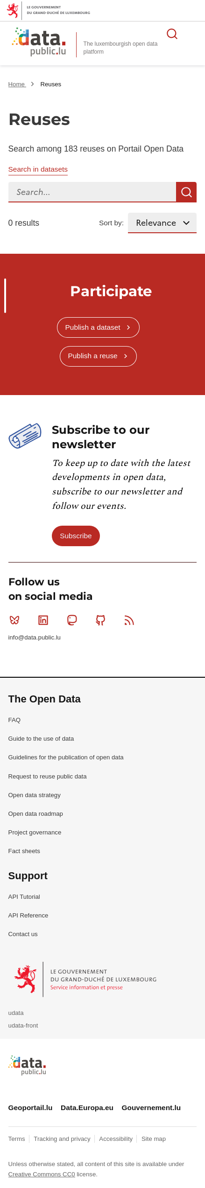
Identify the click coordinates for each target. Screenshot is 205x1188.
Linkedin (45, 620)
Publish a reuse (93, 356)
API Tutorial (24, 896)
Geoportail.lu (30, 1108)
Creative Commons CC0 (41, 1174)
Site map (153, 1138)
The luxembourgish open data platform (121, 48)
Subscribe (76, 536)
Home (17, 84)
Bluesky (16, 620)
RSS (131, 620)
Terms (17, 1138)
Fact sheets (24, 851)
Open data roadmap (35, 813)
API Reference (28, 915)
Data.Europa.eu (87, 1108)
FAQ (14, 719)
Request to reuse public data (47, 776)
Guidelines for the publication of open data (66, 757)
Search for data (172, 33)
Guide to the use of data (41, 738)
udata (16, 1012)
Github (102, 620)
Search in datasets (38, 169)
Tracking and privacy (63, 1138)
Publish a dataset (92, 327)
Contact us (23, 934)
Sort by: (111, 223)
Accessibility (116, 1138)
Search (186, 192)
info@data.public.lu (34, 637)
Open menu (193, 33)
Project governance (35, 832)
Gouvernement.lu (151, 1108)
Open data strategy (34, 795)
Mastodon (74, 620)
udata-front (23, 1025)
